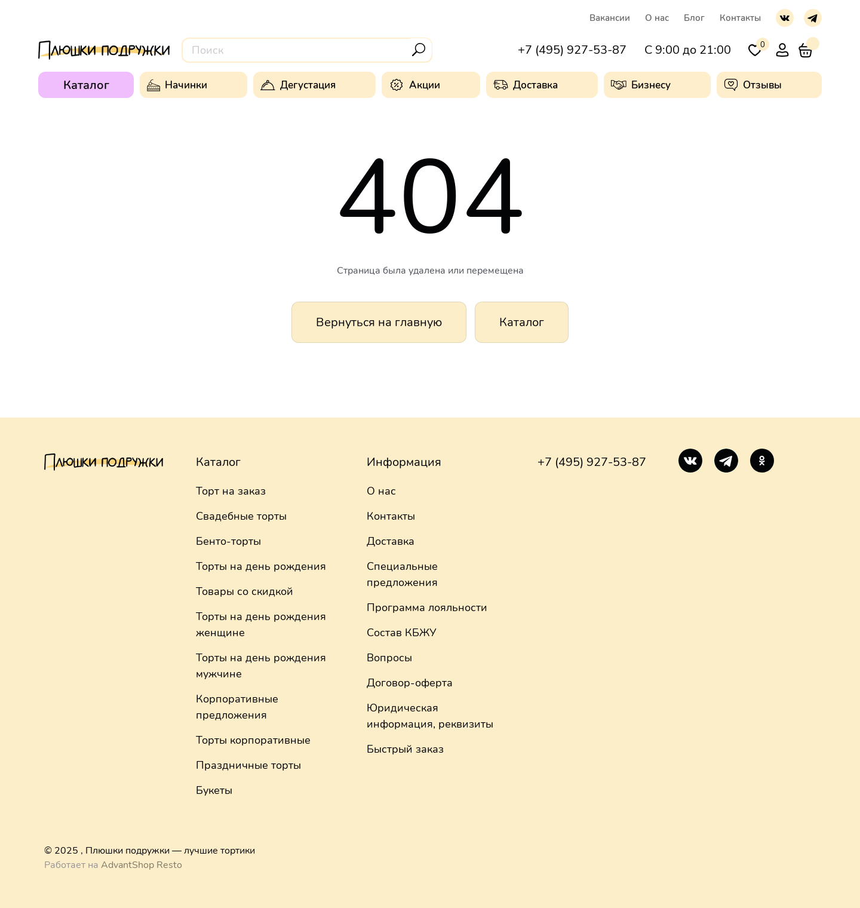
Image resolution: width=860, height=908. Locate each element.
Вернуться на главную (379, 322)
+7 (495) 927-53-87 (592, 462)
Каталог (521, 322)
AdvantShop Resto (141, 865)
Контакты (740, 18)
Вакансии (609, 18)
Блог (694, 18)
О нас (657, 18)
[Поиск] (418, 49)
